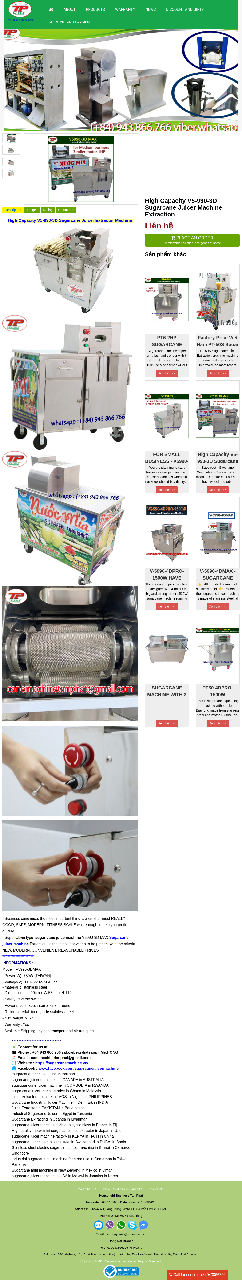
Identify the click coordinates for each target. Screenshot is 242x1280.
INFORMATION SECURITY (123, 1189)
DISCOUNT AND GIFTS (185, 9)
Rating (47, 210)
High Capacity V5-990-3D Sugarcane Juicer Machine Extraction (217, 457)
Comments (66, 210)
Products (95, 9)
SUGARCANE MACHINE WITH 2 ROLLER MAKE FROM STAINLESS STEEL (166, 690)
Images (32, 210)
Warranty (125, 9)
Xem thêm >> (166, 373)
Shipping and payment (70, 22)
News (150, 9)
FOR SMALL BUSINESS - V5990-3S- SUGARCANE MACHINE (167, 457)
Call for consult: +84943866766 (197, 1275)
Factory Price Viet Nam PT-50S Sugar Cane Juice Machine (218, 340)
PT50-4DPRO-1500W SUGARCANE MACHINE (217, 690)
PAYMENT (156, 1189)
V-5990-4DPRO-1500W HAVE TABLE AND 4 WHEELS (167, 574)
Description (13, 210)
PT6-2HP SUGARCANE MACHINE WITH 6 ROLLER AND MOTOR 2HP (166, 340)
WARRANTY (87, 1189)
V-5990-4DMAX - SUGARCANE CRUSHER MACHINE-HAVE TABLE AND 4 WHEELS (218, 574)
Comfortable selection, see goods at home (192, 240)
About (69, 9)
